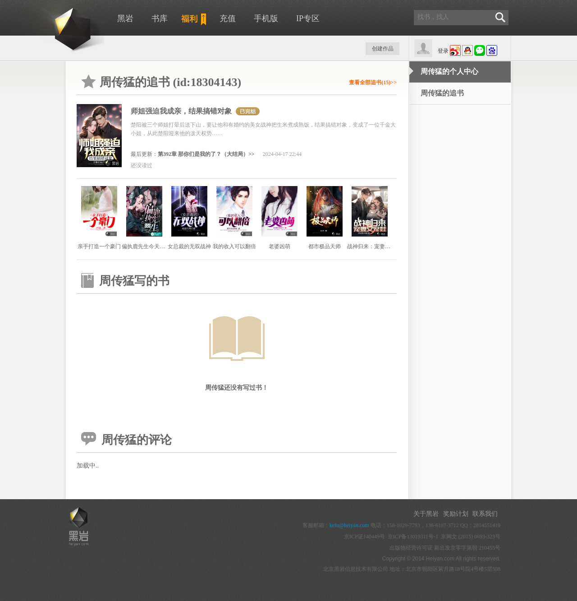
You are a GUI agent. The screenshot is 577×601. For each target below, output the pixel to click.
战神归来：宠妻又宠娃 (374, 246)
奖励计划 (455, 513)
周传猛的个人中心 (449, 71)
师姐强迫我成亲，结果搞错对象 (181, 111)
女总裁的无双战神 (189, 246)
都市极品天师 (324, 246)
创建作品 (383, 49)
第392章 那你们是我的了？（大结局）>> (206, 154)
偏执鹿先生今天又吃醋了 (151, 246)
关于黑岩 (426, 513)
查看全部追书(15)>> (373, 82)
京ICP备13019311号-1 (413, 536)
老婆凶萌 (279, 246)
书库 (159, 18)
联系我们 (485, 513)
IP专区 (308, 18)
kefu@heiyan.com (349, 525)
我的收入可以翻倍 (234, 246)
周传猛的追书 (442, 93)
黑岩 (125, 18)
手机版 (266, 18)
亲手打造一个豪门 (99, 246)
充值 (228, 18)
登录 (443, 51)
